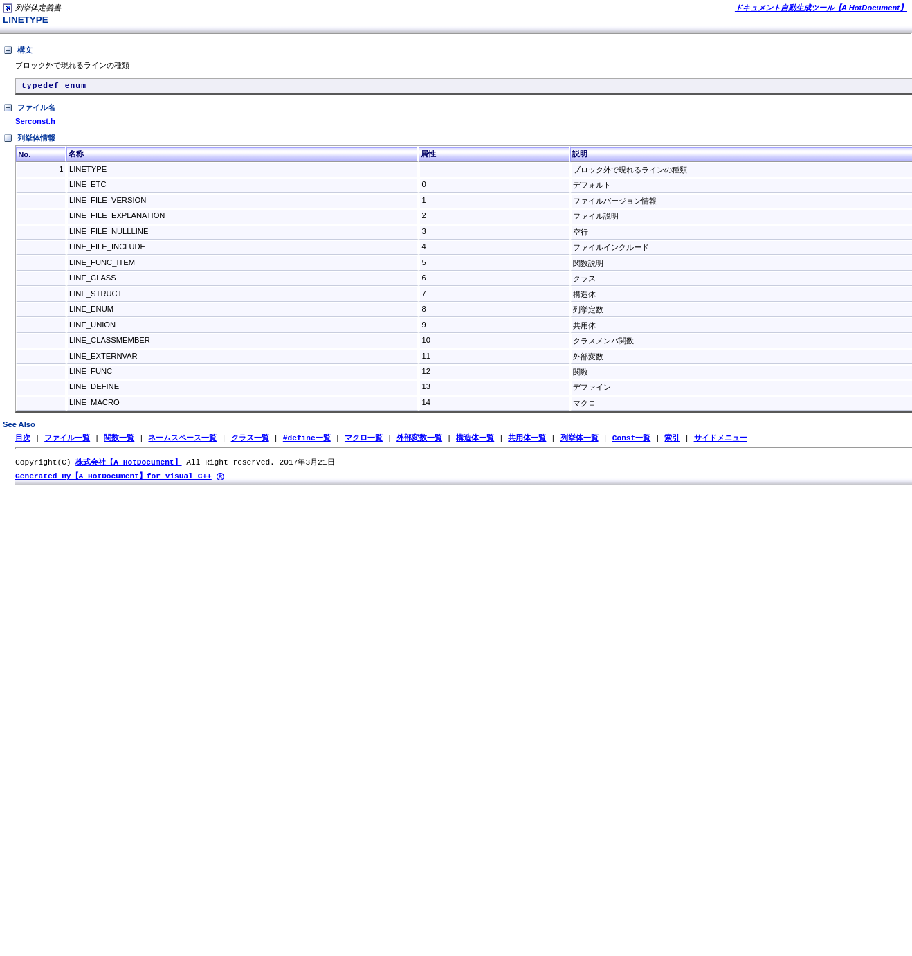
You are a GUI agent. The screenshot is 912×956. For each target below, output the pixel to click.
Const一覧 (631, 440)
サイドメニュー (720, 440)
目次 (22, 440)
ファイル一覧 (67, 440)
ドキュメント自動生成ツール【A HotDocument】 (821, 7)
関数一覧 (119, 440)
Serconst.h (35, 124)
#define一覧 (307, 440)
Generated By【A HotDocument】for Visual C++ (113, 480)
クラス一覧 (250, 440)
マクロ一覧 (364, 440)
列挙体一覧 (579, 440)
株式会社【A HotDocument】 (128, 465)
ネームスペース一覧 (182, 440)
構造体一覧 (475, 440)
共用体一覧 (527, 440)
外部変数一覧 (419, 440)
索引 (672, 440)
